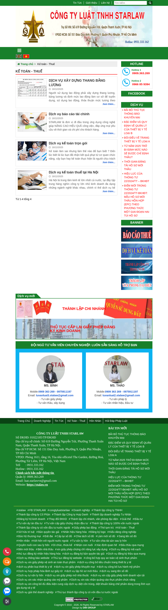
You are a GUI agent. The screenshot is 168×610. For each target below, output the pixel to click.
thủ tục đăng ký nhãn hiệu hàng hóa (39, 552)
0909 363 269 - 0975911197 (54, 390)
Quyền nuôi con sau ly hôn (34, 543)
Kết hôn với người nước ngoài (50, 539)
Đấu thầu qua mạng (132, 543)
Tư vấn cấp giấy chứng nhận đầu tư (67, 521)
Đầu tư (139, 517)
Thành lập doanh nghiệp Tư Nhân (111, 513)
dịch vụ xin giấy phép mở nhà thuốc (68, 574)
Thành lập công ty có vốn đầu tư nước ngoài (44, 526)
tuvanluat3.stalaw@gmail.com (55, 394)
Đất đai (49, 535)
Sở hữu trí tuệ (26, 530)
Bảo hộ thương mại (29, 535)
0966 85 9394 (140, 82)
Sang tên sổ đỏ (128, 535)
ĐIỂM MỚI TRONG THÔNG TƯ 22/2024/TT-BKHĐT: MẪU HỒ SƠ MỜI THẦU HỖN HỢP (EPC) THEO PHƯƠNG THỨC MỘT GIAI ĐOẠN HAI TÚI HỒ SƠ (136, 199)
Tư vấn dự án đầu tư (30, 521)
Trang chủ (23, 419)
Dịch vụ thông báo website (34, 556)
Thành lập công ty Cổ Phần (34, 513)
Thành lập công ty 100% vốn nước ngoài (115, 521)
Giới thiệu (91, 2)
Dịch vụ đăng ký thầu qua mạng (126, 552)
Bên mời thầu (26, 548)
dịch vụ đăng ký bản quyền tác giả (84, 552)
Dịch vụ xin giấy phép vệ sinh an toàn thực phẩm (47, 561)
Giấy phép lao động (85, 526)
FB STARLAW (37, 509)
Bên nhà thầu (45, 548)
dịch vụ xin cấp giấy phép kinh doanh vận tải (118, 574)
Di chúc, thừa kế (62, 543)
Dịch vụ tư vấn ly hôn (31, 574)
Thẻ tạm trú (107, 526)
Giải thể (126, 517)
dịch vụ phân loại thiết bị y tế (35, 565)
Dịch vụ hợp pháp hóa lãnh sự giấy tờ (40, 569)
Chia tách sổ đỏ (85, 535)
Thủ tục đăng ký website (67, 556)
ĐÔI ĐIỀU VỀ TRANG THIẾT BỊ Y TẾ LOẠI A (137, 138)
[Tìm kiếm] (150, 3)
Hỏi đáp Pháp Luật (116, 419)
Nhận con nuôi (84, 543)
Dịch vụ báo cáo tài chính (69, 114)
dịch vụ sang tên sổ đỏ (114, 569)
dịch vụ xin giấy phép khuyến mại (75, 565)
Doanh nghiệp (42, 419)
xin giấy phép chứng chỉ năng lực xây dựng (82, 548)
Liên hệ (105, 2)
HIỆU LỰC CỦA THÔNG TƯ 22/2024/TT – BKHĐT (136, 176)
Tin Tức (77, 2)
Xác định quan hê (106, 543)
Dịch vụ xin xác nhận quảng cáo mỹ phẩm (43, 578)
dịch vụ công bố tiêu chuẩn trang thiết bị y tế (105, 561)
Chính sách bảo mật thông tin (35, 471)
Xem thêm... (109, 104)
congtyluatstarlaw (60, 509)
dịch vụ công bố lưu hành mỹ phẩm (119, 565)
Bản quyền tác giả (48, 530)
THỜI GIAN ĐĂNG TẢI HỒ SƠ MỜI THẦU (135, 164)
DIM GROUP (89, 606)
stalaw (22, 509)
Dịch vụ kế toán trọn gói (68, 143)
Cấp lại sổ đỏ (64, 535)
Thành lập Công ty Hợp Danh (71, 513)
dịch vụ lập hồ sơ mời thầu (82, 569)
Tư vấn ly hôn (80, 539)
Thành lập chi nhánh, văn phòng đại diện (94, 517)
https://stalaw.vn (37, 483)
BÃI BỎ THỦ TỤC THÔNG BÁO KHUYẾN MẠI (134, 112)
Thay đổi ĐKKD (58, 517)
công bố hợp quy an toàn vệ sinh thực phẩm (111, 556)
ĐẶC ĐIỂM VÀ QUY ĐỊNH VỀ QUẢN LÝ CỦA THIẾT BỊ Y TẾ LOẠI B (135, 126)
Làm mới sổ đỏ (106, 535)
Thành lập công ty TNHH (107, 509)
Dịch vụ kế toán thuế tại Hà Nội (73, 172)
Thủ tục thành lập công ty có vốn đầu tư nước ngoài (87, 590)
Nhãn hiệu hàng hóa (75, 530)
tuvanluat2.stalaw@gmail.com (121, 394)
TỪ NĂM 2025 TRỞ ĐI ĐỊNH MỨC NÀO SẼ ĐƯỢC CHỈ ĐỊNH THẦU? (136, 150)
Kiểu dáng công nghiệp (122, 530)
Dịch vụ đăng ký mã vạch (126, 548)
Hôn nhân (95, 419)
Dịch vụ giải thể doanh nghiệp (35, 590)
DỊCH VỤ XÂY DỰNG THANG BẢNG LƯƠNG (77, 83)
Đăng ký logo (98, 530)
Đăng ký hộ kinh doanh (31, 517)
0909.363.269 (140, 71)
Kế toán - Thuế (77, 419)
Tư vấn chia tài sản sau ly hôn (109, 539)
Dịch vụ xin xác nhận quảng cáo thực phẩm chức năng (103, 578)
